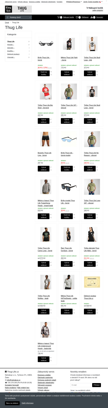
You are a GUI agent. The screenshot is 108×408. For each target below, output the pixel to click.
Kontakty (59, 2)
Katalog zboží (18, 17)
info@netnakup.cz (13, 380)
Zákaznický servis (11, 2)
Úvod (7, 22)
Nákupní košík (64, 17)
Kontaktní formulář (12, 385)
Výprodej (11, 57)
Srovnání (95, 17)
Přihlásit (97, 385)
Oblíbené (81, 17)
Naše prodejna (10, 388)
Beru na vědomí (12, 403)
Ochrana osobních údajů (47, 380)
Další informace (27, 403)
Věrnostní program (45, 385)
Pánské (10, 44)
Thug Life (10, 41)
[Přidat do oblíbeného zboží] (51, 71)
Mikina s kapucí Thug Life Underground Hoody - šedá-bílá (46, 346)
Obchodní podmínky (45, 377)
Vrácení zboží (43, 388)
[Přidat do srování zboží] (51, 74)
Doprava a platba (34, 2)
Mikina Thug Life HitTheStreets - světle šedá (69, 298)
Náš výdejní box (23, 388)
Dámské (10, 48)
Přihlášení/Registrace (74, 2)
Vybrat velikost (67, 73)
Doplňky (10, 51)
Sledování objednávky (48, 2)
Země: (92, 2)
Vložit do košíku (43, 73)
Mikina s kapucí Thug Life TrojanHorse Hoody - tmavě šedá (46, 203)
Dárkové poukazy (13, 54)
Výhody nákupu (23, 2)
